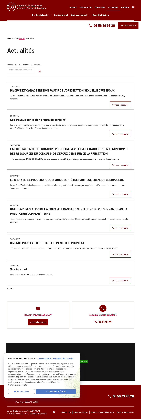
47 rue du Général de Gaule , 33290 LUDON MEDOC (27, 414)
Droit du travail (61, 15)
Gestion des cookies (125, 412)
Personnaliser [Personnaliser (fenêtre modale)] (22, 391)
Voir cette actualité (120, 105)
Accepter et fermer (56, 391)
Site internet (18, 269)
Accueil (73, 7)
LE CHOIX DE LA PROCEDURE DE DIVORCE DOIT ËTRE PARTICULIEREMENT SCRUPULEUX (67, 180)
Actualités (113, 7)
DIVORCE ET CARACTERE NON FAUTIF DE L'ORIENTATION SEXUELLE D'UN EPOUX (62, 90)
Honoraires (100, 7)
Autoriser (84, 361)
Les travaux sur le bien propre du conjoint (37, 119)
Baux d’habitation (100, 15)
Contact (125, 7)
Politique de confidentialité (102, 412)
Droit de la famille (40, 15)
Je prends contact (128, 25)
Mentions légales (81, 412)
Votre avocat (86, 7)
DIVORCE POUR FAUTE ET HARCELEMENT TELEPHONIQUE (47, 243)
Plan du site (66, 412)
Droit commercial (79, 15)
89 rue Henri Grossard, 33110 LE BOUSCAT (23, 411)
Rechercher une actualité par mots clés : (24, 64)
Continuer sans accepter (17, 385)
